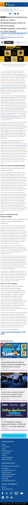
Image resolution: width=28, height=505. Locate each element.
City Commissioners (7, 457)
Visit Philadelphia (7, 489)
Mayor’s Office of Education (6, 37)
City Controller (6, 453)
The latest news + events (7, 9)
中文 (18, 42)
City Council (5, 446)
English (8, 42)
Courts (4, 449)
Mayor (3, 444)
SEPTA (3, 487)
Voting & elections (7, 476)
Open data (5, 478)
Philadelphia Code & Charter (10, 466)
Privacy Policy (17, 503)
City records (5, 468)
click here (16, 329)
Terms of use (4, 503)
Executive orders (6, 472)
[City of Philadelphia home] (10, 4)
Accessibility (23, 503)
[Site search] (26, 4)
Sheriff (4, 455)
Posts (15, 9)
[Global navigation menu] (2, 4)
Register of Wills (6, 459)
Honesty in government (8, 474)
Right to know (11, 503)
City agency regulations (8, 470)
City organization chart (8, 480)
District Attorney (6, 451)
